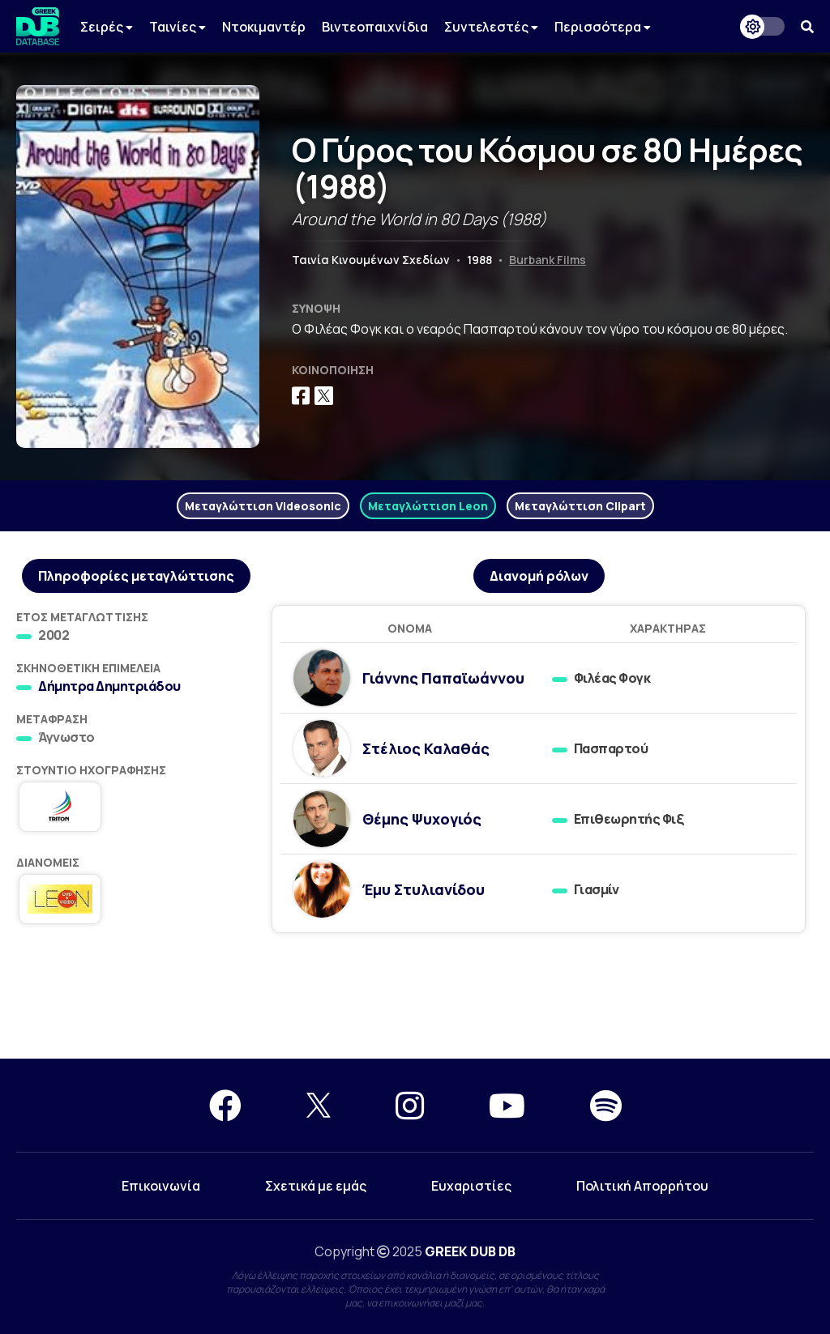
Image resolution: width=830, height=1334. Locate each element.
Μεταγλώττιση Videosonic (263, 506)
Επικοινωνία (161, 1186)
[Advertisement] (415, 1000)
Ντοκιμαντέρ (264, 27)
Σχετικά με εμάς (315, 1186)
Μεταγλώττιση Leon (428, 506)
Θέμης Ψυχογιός (421, 819)
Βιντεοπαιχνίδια (375, 27)
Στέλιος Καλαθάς (426, 748)
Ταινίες (177, 27)
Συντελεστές (491, 27)
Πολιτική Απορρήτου (642, 1186)
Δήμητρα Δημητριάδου (109, 686)
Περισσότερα (602, 27)
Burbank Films (547, 259)
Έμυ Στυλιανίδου (423, 889)
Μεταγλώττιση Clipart (580, 506)
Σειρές (106, 27)
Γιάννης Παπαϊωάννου (443, 678)
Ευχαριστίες (471, 1186)
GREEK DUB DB (470, 1251)
